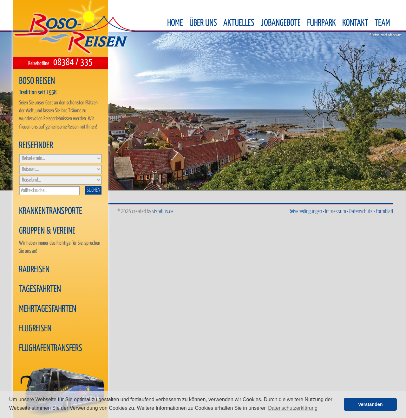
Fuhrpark (321, 23)
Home (175, 23)
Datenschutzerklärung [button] (293, 408)
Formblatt (384, 211)
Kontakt (355, 23)
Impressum (335, 211)
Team (382, 23)
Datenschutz (361, 211)
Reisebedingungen (305, 211)
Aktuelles (238, 23)
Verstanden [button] (370, 404)
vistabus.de (163, 211)
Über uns (203, 23)
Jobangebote (281, 23)
